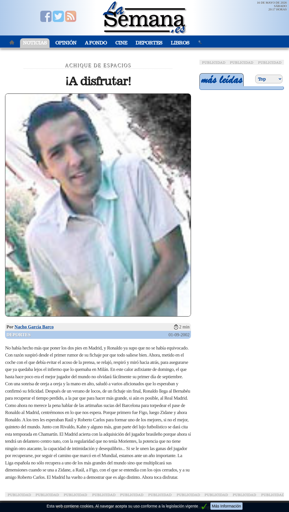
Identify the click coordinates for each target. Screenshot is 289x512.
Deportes (148, 43)
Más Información (226, 506)
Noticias (35, 43)
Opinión (65, 43)
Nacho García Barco (34, 326)
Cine (121, 43)
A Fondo (96, 43)
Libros (180, 43)
